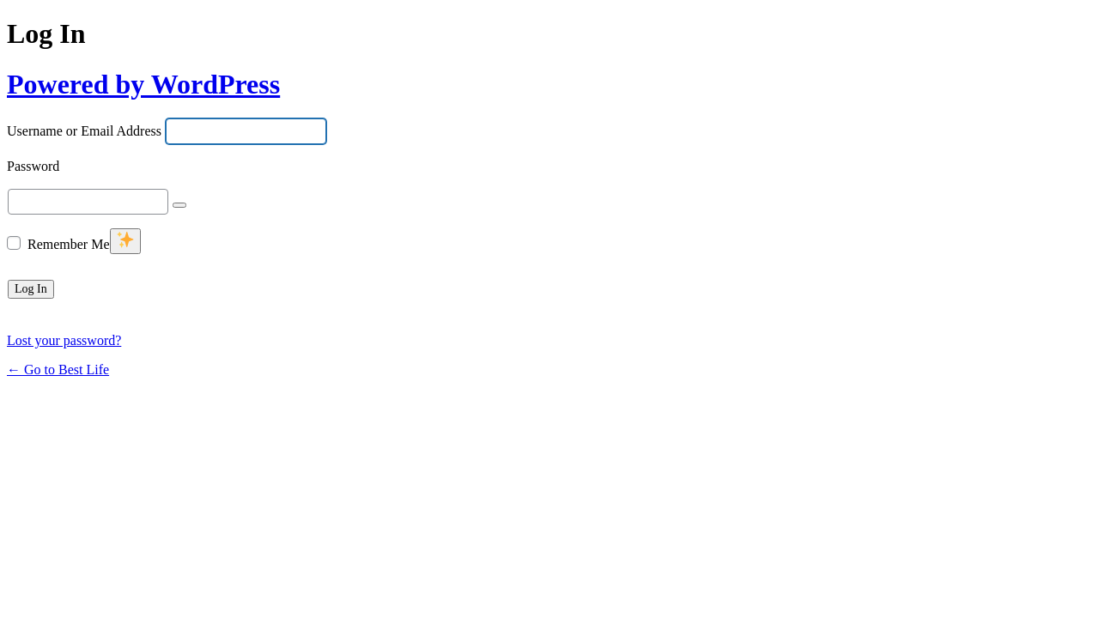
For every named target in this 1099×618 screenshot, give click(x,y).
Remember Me (68, 244)
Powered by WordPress (143, 84)
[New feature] (125, 241)
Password (33, 167)
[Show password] (179, 205)
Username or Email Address (84, 131)
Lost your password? (64, 340)
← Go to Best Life (58, 369)
